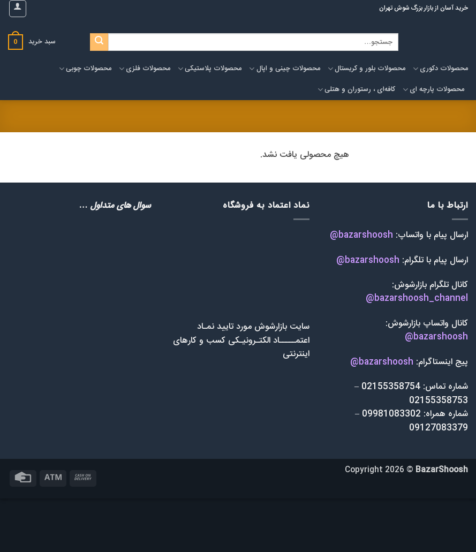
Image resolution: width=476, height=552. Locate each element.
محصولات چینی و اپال (284, 68)
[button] (17, 8)
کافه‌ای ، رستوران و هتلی (356, 89)
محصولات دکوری (440, 68)
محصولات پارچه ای (433, 89)
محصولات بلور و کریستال (366, 68)
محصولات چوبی (85, 68)
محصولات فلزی (144, 68)
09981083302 (391, 414)
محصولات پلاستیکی (209, 68)
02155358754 (389, 387)
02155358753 (437, 401)
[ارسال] (99, 42)
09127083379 (438, 428)
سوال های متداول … (114, 206)
